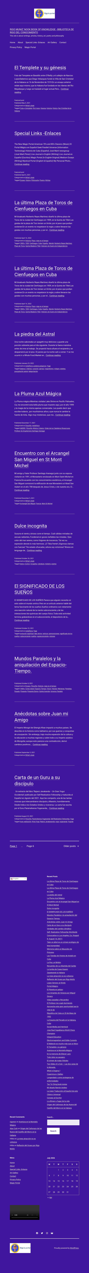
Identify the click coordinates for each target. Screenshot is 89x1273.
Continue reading (21, 164)
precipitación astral (21, 371)
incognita (33, 564)
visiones (52, 636)
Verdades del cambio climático (59, 929)
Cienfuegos (34, 243)
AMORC (23, 428)
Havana (43, 108)
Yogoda (70, 822)
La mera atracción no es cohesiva (60, 976)
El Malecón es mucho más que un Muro (62, 1044)
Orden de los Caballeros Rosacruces (57, 428)
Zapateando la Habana (56, 973)
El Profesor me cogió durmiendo (59, 1003)
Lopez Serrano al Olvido (56, 983)
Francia (38, 504)
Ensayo (27, 686)
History (55, 108)
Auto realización (25, 822)
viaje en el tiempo (42, 241)
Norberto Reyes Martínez (63, 243)
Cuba (22, 108)
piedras (62, 369)
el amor (27, 564)
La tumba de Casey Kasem (57, 969)
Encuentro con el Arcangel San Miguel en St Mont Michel (41, 459)
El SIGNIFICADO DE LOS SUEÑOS (60, 912)
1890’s (22, 243)
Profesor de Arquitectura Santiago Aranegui (29, 431)
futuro (49, 689)
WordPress (74, 1248)
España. (45, 243)
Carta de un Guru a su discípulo (59, 925)
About (20, 42)
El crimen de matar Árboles (57, 1061)
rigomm (13, 1122)
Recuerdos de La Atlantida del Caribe (61, 966)
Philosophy (35, 180)
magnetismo (49, 369)
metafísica (29, 366)
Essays (22, 180)
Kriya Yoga (35, 822)
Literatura (41, 564)
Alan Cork (14, 1128)
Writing (47, 180)
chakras (29, 369)
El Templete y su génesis (40, 67)
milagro (57, 369)
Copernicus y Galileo (55, 1074)
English (14, 879)
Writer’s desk (29, 106)
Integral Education (54, 1037)
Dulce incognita (30, 526)
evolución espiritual (27, 634)
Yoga (49, 366)
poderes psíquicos (39, 366)
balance (23, 369)
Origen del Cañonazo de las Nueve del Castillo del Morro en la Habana (26, 1131)
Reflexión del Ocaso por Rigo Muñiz (61, 979)
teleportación (33, 371)
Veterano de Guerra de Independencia (54, 246)
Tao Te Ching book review (57, 1084)
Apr (49, 1197)
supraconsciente (43, 636)
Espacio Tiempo (40, 689)
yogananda (63, 822)
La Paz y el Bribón (54, 962)
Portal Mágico (52, 986)
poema (53, 564)
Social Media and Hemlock (57, 1027)
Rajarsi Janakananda (47, 822)
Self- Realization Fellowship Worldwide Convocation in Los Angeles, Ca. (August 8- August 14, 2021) (63, 935)
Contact (62, 42)
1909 (27, 243)
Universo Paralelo (56, 691)
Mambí (51, 243)
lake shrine (38, 634)
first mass (36, 108)
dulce (22, 564)
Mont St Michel (47, 504)
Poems (42, 180)
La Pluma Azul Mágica (37, 393)
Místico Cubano (38, 428)
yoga (57, 822)
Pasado (17, 691)
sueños (33, 636)
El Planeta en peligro (55, 990)
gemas (41, 369)
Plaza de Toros (19, 246)
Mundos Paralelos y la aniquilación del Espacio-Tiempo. (40, 665)
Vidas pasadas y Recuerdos (58, 1000)
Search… (50, 1117)
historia (49, 108)
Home (12, 42)
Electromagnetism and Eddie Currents (62, 1040)
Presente (23, 691)
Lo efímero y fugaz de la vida (58, 1101)
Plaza (33, 241)
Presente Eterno (33, 691)
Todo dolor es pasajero (56, 1057)
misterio (48, 564)
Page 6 (30, 846)
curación (36, 369)
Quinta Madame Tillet (33, 246)
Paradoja (68, 689)
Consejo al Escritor (54, 1098)
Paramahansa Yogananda (41, 819)
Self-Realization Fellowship (60, 819)
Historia (28, 241)
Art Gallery (52, 42)
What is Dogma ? (53, 1071)
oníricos (45, 634)
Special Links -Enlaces (35, 42)
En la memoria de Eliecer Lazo (59, 1054)
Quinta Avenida (44, 691)
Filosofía (28, 426)
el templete (28, 108)
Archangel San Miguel (27, 504)
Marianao (61, 689)
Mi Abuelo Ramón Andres (57, 1088)
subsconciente (25, 636)
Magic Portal (30, 47)
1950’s (22, 689)
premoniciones (54, 634)
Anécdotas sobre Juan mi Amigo (60, 922)
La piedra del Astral (34, 334)
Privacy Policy (16, 47)
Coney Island (29, 689)
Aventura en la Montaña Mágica (59, 1050)
